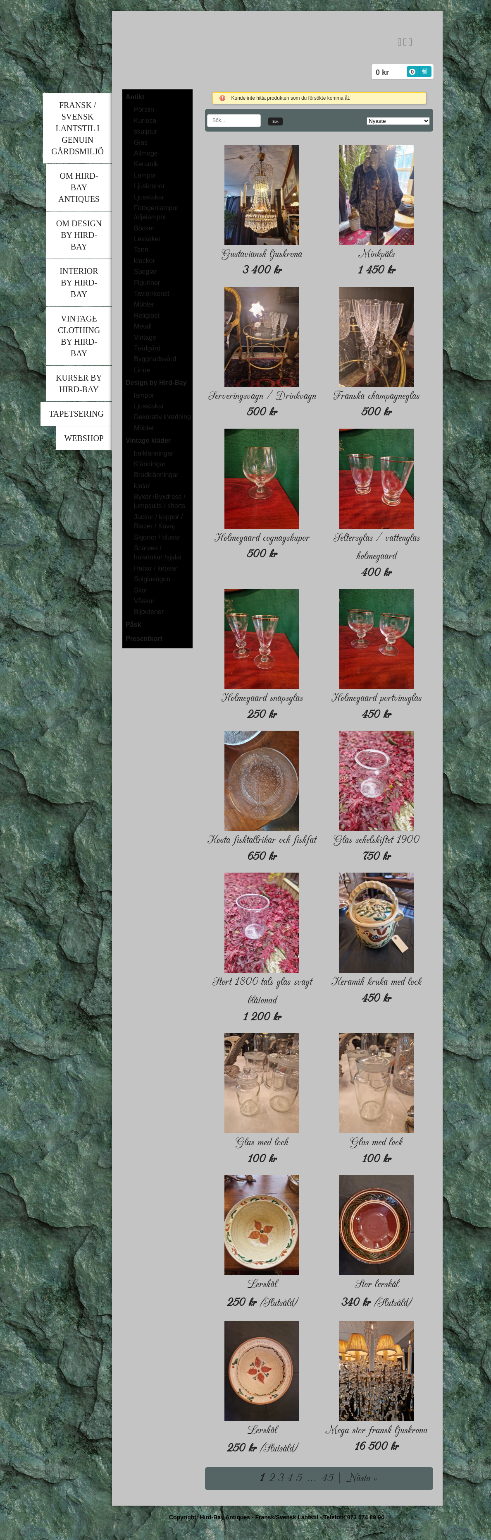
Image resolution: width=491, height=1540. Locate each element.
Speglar (145, 271)
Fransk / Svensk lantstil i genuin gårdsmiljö (77, 128)
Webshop (84, 438)
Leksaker (147, 238)
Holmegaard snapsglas (262, 698)
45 (327, 1478)
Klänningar (150, 464)
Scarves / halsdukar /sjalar (158, 553)
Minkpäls (376, 254)
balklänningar (153, 453)
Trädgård (147, 348)
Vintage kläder (148, 440)
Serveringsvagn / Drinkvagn (262, 396)
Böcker (144, 228)
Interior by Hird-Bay (79, 282)
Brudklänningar (156, 474)
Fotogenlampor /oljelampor (156, 212)
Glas (141, 142)
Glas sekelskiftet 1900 (376, 839)
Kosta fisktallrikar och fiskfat (261, 839)
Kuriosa (145, 120)
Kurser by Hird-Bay (79, 383)
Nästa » (361, 1478)
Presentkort (144, 638)
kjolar (142, 485)
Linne (142, 370)
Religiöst (146, 315)
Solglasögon (152, 579)
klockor (144, 260)
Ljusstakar (149, 197)
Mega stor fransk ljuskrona (376, 1430)
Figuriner (147, 282)
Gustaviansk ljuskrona (262, 254)
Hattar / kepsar (155, 568)
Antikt (135, 97)
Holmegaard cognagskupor (262, 537)
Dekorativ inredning (162, 416)
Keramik (146, 164)
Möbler (144, 304)
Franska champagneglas (376, 396)
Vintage (145, 337)
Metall (143, 326)
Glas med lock (262, 1142)
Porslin (144, 109)
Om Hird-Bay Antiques (79, 187)
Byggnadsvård (155, 358)
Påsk (133, 624)
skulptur (145, 131)
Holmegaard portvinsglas (376, 698)
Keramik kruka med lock (376, 981)
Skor (141, 590)
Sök (275, 121)
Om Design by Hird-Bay (79, 235)
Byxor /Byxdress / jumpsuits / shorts (159, 501)
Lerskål (262, 1284)
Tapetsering (76, 413)
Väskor (144, 600)
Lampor (145, 175)
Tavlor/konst (151, 293)
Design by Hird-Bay (156, 382)
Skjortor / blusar (157, 537)
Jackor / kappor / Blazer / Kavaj (158, 521)
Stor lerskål (376, 1284)
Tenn (141, 249)
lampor (144, 395)
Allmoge (146, 153)
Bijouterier (149, 611)
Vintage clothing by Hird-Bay (79, 336)
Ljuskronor (149, 186)
